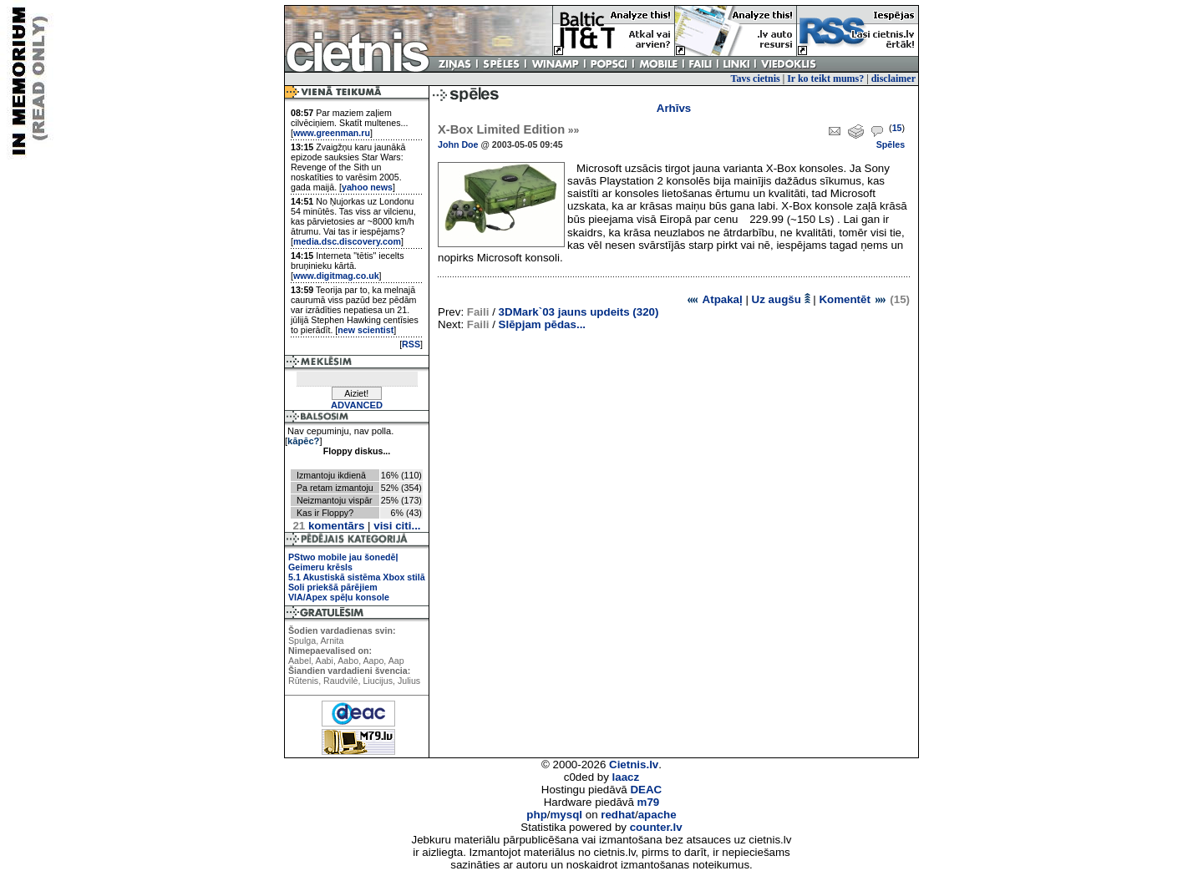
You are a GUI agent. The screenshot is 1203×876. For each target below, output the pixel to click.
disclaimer (893, 78)
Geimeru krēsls (320, 567)
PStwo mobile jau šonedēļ (343, 557)
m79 (648, 802)
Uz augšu (781, 299)
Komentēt (852, 299)
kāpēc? (303, 441)
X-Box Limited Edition (508, 129)
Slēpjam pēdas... (542, 324)
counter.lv (656, 827)
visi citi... (396, 525)
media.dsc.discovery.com (347, 241)
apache (657, 814)
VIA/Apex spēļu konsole (338, 597)
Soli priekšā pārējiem (333, 587)
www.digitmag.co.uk (336, 276)
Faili (478, 312)
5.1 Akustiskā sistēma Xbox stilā (356, 577)
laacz (626, 777)
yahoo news (367, 187)
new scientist (365, 330)
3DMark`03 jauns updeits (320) (579, 312)
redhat (618, 814)
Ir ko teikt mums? (825, 78)
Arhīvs (674, 108)
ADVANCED (357, 405)
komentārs (328, 525)
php (536, 814)
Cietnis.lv (633, 764)
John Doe (458, 144)
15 (897, 128)
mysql (567, 814)
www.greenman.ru (331, 133)
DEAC (646, 789)
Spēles (890, 144)
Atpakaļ (714, 299)
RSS (411, 344)
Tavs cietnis (755, 78)
